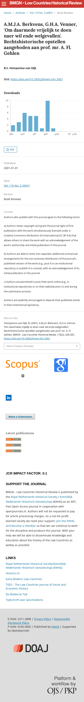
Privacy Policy (42, 619)
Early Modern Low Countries (24, 579)
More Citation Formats (20, 346)
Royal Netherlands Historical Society (34, 497)
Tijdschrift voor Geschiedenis (24, 600)
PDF (11, 149)
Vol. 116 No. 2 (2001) (41, 12)
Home (7, 12)
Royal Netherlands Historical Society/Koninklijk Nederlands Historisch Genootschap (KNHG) (36, 565)
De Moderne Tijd (16, 594)
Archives (20, 12)
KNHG (55, 626)
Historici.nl (13, 573)
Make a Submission (20, 416)
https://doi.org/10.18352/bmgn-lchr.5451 (37, 79)
